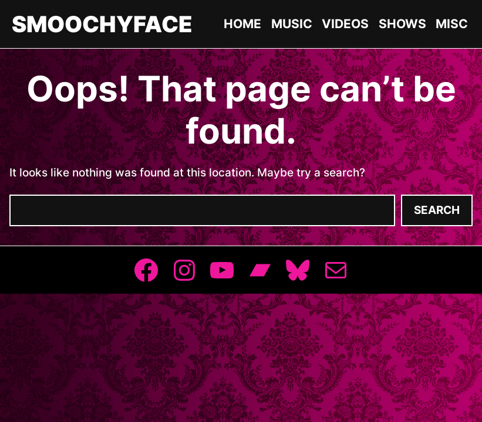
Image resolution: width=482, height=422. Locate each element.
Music (291, 23)
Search (437, 210)
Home (242, 23)
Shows (402, 23)
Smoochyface (102, 24)
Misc (452, 23)
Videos (345, 23)
